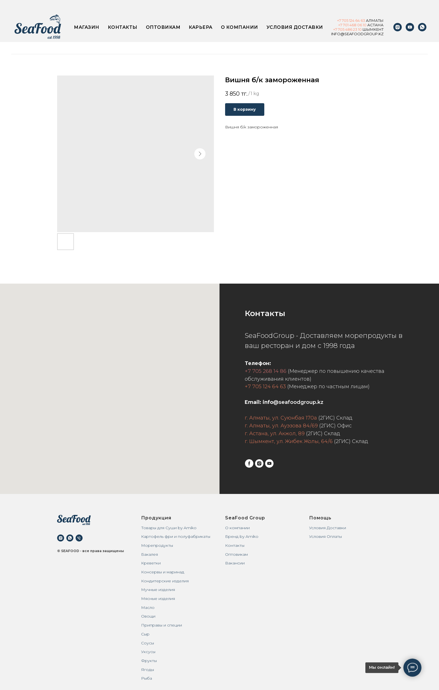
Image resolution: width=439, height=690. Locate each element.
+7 (339, 20)
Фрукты (149, 660)
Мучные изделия (158, 589)
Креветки (151, 563)
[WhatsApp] (422, 27)
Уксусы (148, 651)
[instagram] (397, 27)
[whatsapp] (69, 537)
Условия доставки (295, 27)
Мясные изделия (158, 598)
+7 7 (336, 29)
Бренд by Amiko (241, 536)
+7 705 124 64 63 (265, 386)
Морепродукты (157, 545)
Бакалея (149, 554)
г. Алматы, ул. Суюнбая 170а (281, 418)
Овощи (148, 616)
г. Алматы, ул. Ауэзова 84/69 (281, 426)
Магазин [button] (86, 27)
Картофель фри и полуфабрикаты (175, 536)
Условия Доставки (327, 527)
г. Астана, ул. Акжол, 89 (275, 433)
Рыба (146, 678)
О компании (239, 27)
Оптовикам (163, 27)
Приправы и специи (161, 625)
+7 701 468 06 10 (352, 25)
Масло (148, 607)
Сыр (145, 634)
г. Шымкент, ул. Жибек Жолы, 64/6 (289, 441)
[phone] (79, 537)
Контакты (122, 27)
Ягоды (147, 669)
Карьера (201, 27)
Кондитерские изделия (165, 580)
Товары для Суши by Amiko (169, 527)
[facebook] (249, 463)
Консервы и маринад (162, 571)
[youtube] (410, 27)
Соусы (147, 643)
